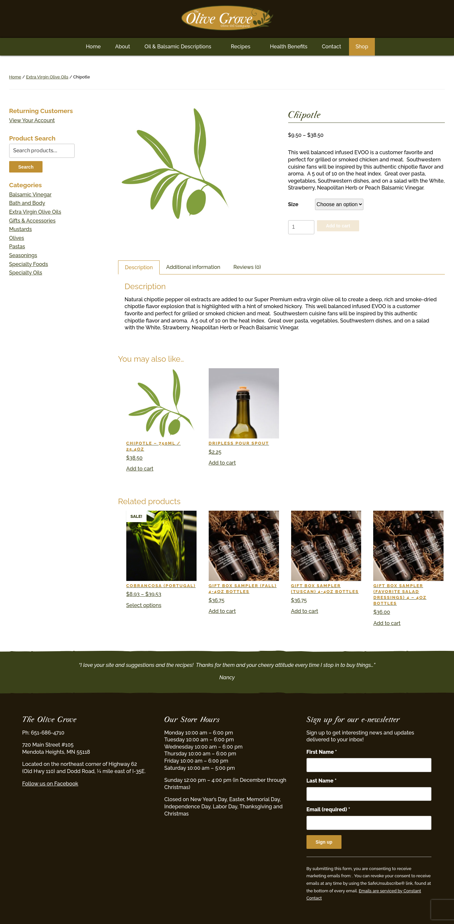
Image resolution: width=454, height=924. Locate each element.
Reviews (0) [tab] (247, 267)
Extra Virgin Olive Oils (47, 76)
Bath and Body (27, 203)
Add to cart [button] (139, 469)
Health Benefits (288, 46)
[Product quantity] (301, 227)
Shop (362, 46)
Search (26, 167)
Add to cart (338, 225)
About (122, 46)
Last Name (321, 781)
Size (293, 204)
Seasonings (23, 255)
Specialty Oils (25, 273)
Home (93, 46)
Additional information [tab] (193, 267)
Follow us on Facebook (50, 784)
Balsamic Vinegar (30, 194)
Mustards (20, 229)
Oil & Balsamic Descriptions (178, 46)
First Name (321, 752)
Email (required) (328, 809)
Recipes (240, 46)
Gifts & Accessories (32, 221)
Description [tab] (139, 267)
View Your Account (32, 120)
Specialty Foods (28, 264)
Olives (16, 238)
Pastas (17, 246)
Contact (331, 46)
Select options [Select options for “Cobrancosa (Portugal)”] (143, 605)
